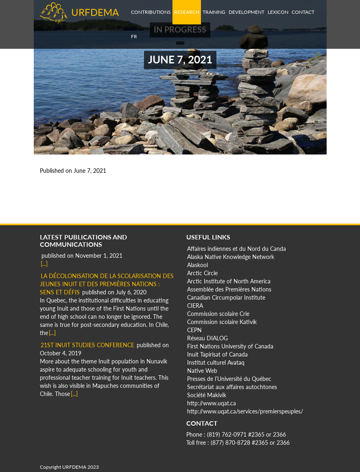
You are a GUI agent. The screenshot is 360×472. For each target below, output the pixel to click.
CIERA (195, 305)
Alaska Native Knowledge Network (230, 256)
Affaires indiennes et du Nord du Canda (236, 248)
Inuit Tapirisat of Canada (217, 354)
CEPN (194, 329)
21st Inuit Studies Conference (87, 344)
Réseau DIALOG (207, 338)
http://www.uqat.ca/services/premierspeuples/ (245, 411)
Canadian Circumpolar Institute (226, 297)
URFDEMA (95, 12)
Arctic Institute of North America (229, 281)
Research (186, 12)
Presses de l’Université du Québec (229, 378)
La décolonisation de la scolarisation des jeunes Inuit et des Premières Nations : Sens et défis (107, 284)
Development (246, 12)
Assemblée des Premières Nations (229, 289)
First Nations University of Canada (230, 346)
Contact (303, 12)
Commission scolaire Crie (218, 313)
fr (134, 36)
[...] (44, 263)
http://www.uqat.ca (211, 403)
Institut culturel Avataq (215, 362)
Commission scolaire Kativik (222, 321)
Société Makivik (206, 395)
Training (214, 12)
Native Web (202, 370)
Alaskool (197, 264)
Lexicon (278, 12)
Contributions (151, 12)
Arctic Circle (202, 273)
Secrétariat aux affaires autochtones (232, 386)
